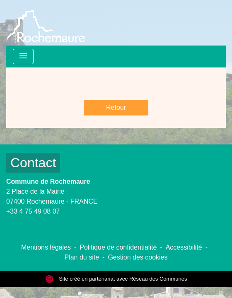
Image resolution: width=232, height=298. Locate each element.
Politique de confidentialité (118, 247)
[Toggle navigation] (23, 56)
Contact (33, 162)
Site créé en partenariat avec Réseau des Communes (116, 279)
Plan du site (81, 257)
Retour (116, 107)
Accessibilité (184, 247)
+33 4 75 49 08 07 (33, 211)
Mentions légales (46, 247)
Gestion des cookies (137, 257)
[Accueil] (46, 22)
